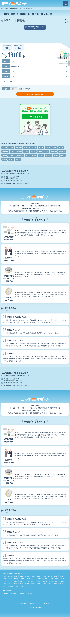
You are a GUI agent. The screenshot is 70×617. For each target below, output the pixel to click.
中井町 (11, 147)
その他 (27, 586)
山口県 (10, 583)
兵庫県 (32, 581)
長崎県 (50, 583)
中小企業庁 (13, 594)
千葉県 (4, 578)
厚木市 (34, 147)
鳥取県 (51, 581)
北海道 (4, 576)
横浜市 (46, 151)
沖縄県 (16, 586)
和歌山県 (45, 581)
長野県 (51, 578)
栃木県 (50, 576)
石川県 (34, 578)
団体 (13, 89)
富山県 (28, 578)
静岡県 (62, 578)
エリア (6, 61)
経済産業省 (5, 594)
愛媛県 (27, 583)
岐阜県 (56, 578)
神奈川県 (16, 578)
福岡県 (38, 583)
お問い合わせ (45, 603)
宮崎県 (4, 586)
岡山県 (62, 581)
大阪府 (27, 581)
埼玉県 (61, 576)
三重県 (10, 581)
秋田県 (27, 576)
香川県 (21, 583)
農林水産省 (29, 594)
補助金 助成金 (4, 8)
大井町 (41, 147)
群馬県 (55, 576)
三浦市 (4, 147)
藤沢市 (62, 155)
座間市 (33, 151)
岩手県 (15, 576)
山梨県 (45, 578)
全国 (22, 586)
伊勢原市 (19, 147)
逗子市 (4, 159)
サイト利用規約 (23, 603)
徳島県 (15, 583)
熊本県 (55, 583)
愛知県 (4, 581)
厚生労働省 (21, 594)
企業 (6, 89)
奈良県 (38, 581)
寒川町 (61, 147)
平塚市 (26, 151)
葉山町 (56, 155)
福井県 (39, 578)
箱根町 (34, 155)
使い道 (6, 76)
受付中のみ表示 (25, 89)
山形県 (32, 576)
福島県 (38, 576)
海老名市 (62, 151)
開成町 (18, 159)
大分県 (61, 583)
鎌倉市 (11, 159)
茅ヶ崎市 (48, 155)
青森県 (10, 576)
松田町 (39, 151)
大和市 (47, 147)
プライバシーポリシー (34, 603)
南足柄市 (27, 147)
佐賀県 (44, 583)
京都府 (21, 581)
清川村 (4, 155)
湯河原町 (12, 155)
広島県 (4, 583)
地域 (5, 66)
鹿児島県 (10, 586)
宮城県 (21, 576)
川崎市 (19, 151)
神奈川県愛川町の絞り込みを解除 (35, 27)
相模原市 (20, 155)
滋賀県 (15, 581)
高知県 (32, 583)
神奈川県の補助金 (14, 8)
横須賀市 (54, 151)
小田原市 (5, 151)
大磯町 (54, 147)
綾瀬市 (41, 155)
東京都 (10, 578)
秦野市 (27, 155)
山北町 (12, 151)
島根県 (56, 581)
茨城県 (44, 576)
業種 (5, 71)
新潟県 (22, 578)
